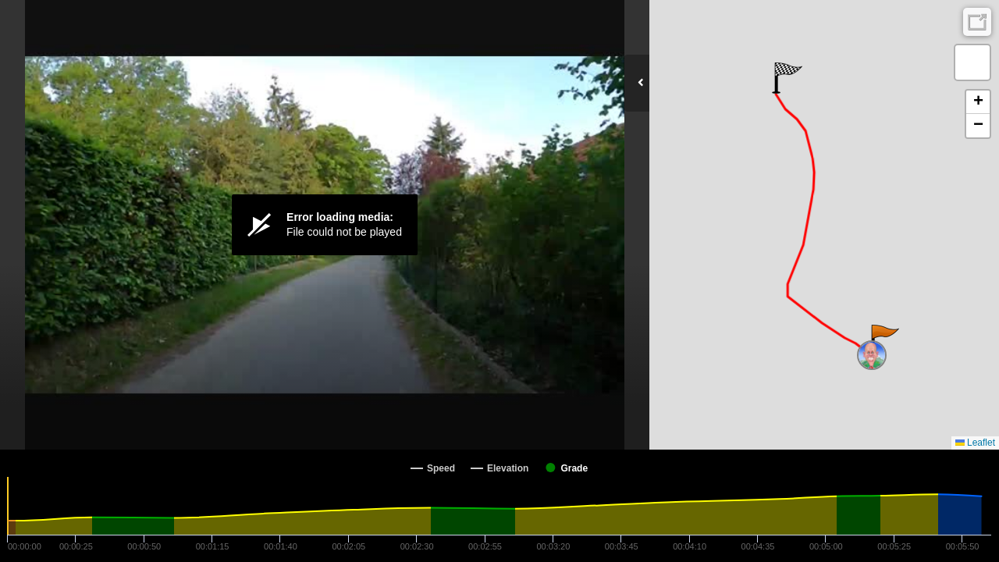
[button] (884, 340)
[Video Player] (324, 225)
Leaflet (975, 442)
